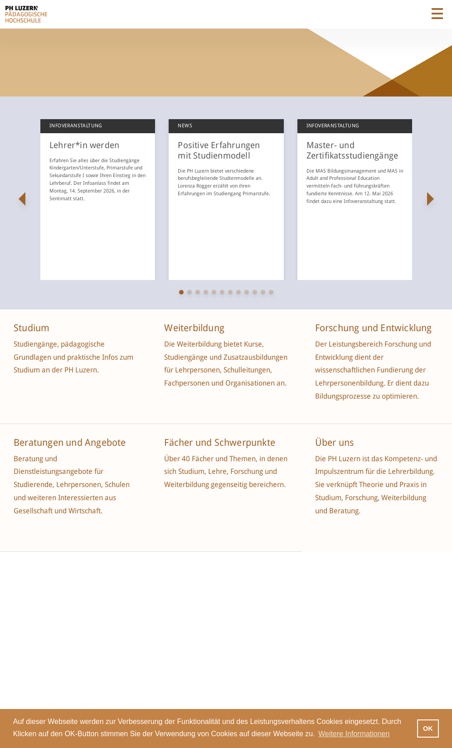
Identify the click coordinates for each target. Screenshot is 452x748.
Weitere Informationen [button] (353, 734)
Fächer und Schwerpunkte (220, 442)
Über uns (334, 442)
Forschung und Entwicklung (373, 328)
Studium (31, 328)
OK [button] (428, 728)
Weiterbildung (194, 328)
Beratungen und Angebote (70, 442)
